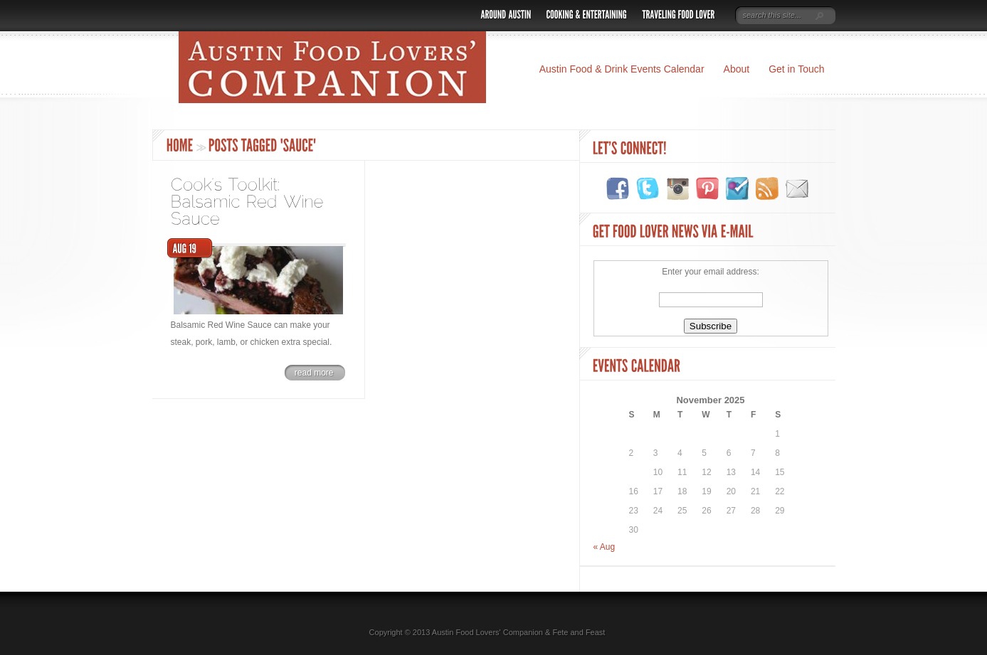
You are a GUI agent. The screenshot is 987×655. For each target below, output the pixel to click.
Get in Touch (796, 69)
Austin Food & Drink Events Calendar (621, 69)
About (737, 69)
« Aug (604, 547)
